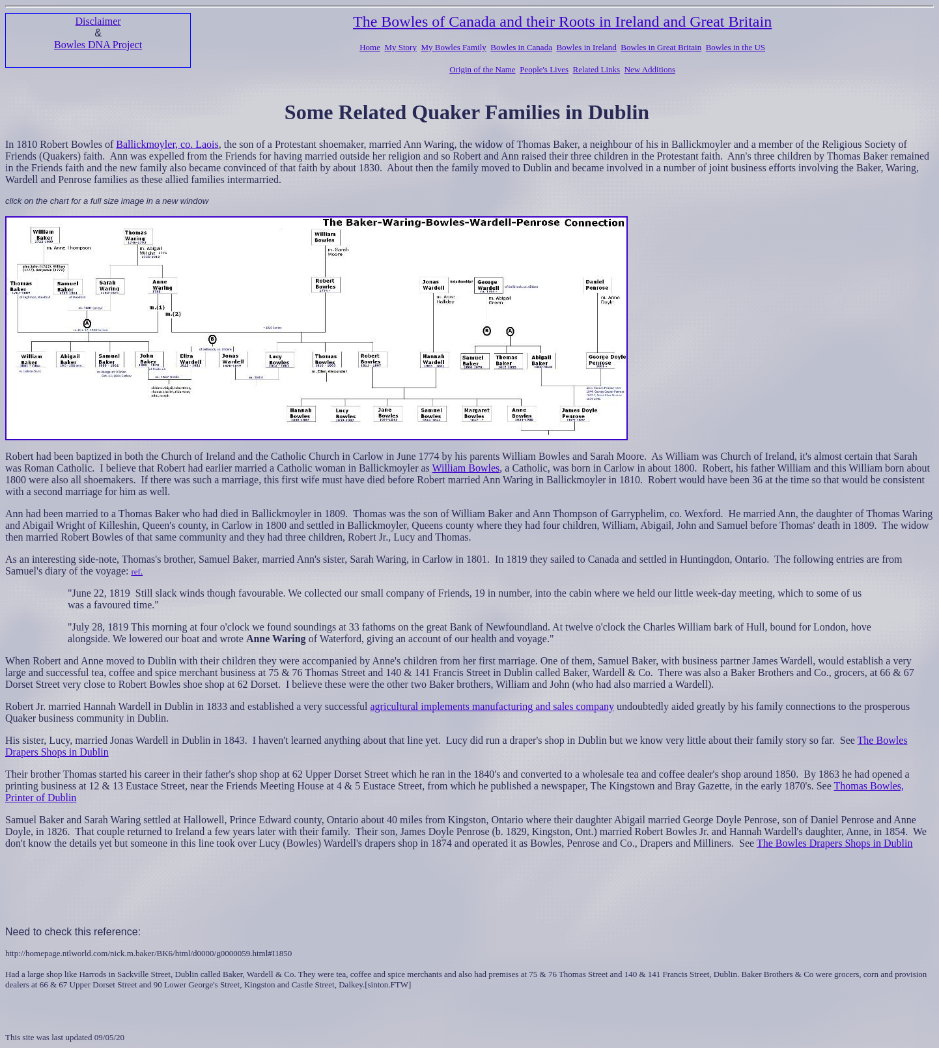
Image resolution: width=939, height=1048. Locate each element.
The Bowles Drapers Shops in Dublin (835, 843)
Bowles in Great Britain (661, 47)
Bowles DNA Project (98, 44)
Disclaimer (97, 21)
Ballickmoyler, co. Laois (167, 144)
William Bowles (466, 468)
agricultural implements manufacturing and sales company (493, 706)
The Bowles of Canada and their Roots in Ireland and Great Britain (562, 21)
